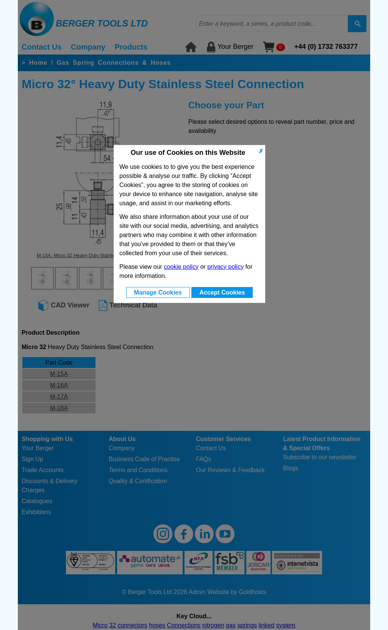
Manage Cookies (158, 292)
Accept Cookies (222, 292)
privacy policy (225, 267)
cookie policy (181, 267)
